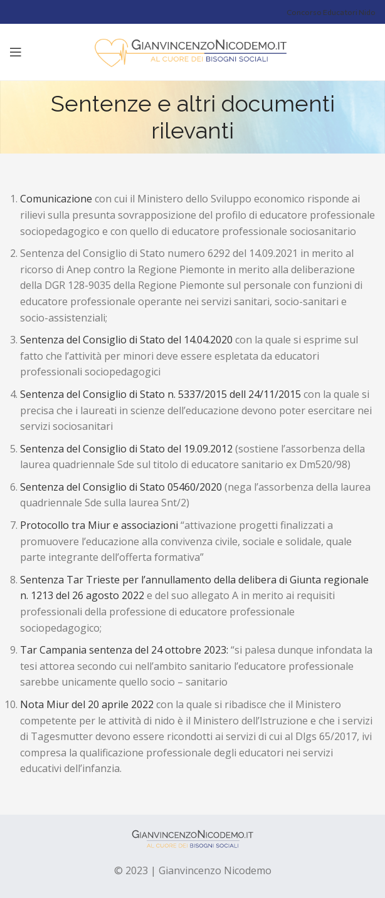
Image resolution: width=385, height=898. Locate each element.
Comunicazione (57, 199)
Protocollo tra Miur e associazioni (100, 525)
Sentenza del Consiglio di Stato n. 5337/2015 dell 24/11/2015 (160, 394)
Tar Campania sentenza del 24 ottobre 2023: (125, 650)
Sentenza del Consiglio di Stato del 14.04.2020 (127, 340)
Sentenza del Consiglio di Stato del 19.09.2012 (126, 449)
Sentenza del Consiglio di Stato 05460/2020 (121, 487)
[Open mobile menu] (15, 52)
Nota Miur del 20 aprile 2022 (88, 704)
